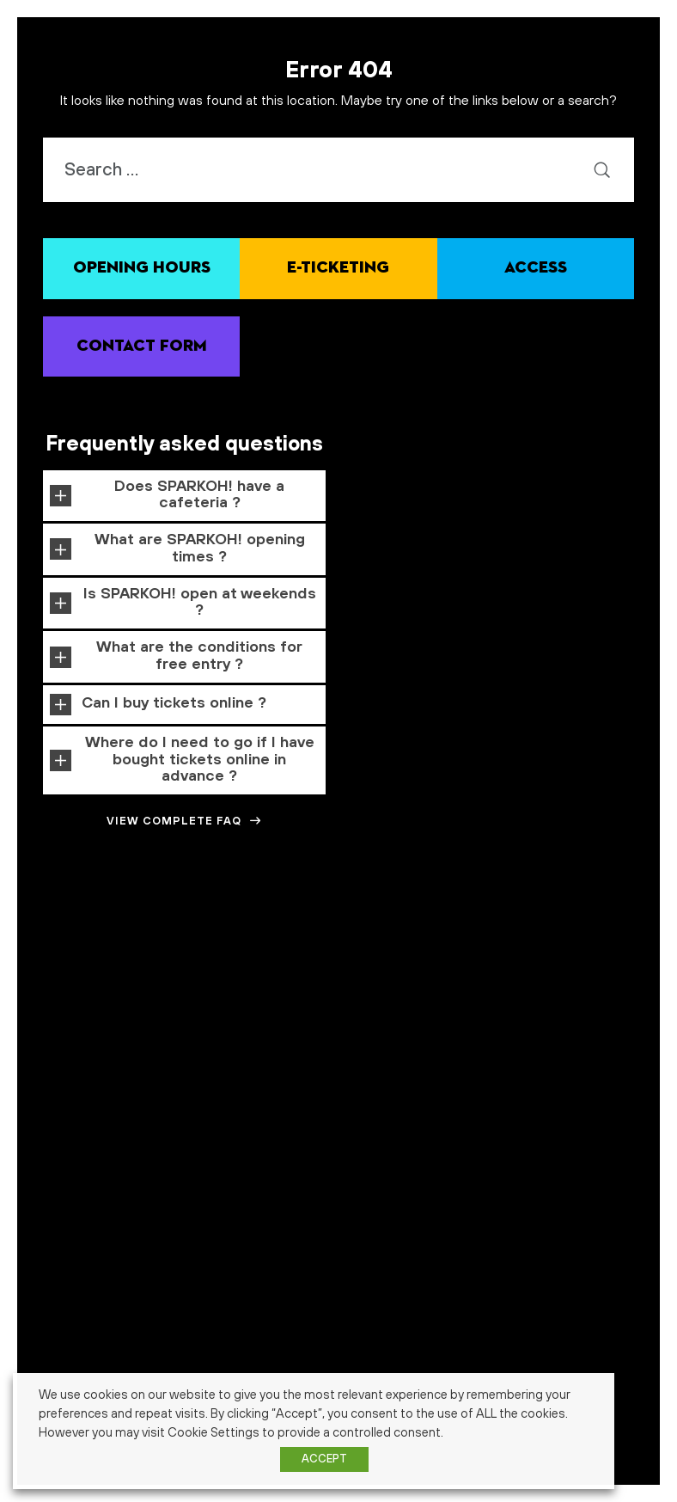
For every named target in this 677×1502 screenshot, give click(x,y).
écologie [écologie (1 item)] (504, 999)
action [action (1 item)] (100, 905)
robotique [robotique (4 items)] (343, 968)
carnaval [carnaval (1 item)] (472, 905)
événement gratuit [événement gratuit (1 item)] (392, 1027)
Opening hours (141, 268)
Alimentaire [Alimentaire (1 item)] (141, 905)
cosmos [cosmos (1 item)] (585, 905)
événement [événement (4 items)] (299, 1024)
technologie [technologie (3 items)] (196, 997)
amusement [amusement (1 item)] (249, 905)
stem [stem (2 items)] (132, 997)
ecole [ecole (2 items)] (191, 938)
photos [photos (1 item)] (169, 972)
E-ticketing (338, 268)
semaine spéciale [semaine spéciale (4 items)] (578, 968)
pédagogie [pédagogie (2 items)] (263, 969)
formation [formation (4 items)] (574, 936)
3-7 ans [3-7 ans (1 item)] (32, 905)
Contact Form (141, 346)
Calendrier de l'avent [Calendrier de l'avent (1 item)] (410, 905)
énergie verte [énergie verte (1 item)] (616, 999)
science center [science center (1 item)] (470, 972)
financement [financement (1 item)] (451, 940)
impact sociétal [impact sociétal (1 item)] (53, 972)
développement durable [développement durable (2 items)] (99, 938)
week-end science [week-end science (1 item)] (405, 999)
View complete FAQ (184, 821)
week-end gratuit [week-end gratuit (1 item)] (332, 999)
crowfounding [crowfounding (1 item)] (630, 905)
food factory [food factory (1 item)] (504, 940)
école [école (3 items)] (464, 997)
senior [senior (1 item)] (47, 999)
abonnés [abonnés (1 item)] (67, 905)
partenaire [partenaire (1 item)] (131, 972)
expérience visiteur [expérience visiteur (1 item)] (310, 940)
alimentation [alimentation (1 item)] (195, 905)
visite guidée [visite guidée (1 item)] (269, 999)
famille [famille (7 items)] (386, 935)
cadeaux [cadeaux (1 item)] (348, 905)
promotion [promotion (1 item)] (207, 972)
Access (535, 268)
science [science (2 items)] (414, 969)
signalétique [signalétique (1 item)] (88, 999)
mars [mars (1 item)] (97, 972)
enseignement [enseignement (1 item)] (241, 940)
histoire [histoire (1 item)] (636, 940)
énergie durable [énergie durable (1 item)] (555, 999)
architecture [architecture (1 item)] (302, 905)
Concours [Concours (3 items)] (531, 903)
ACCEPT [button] (324, 1459)
